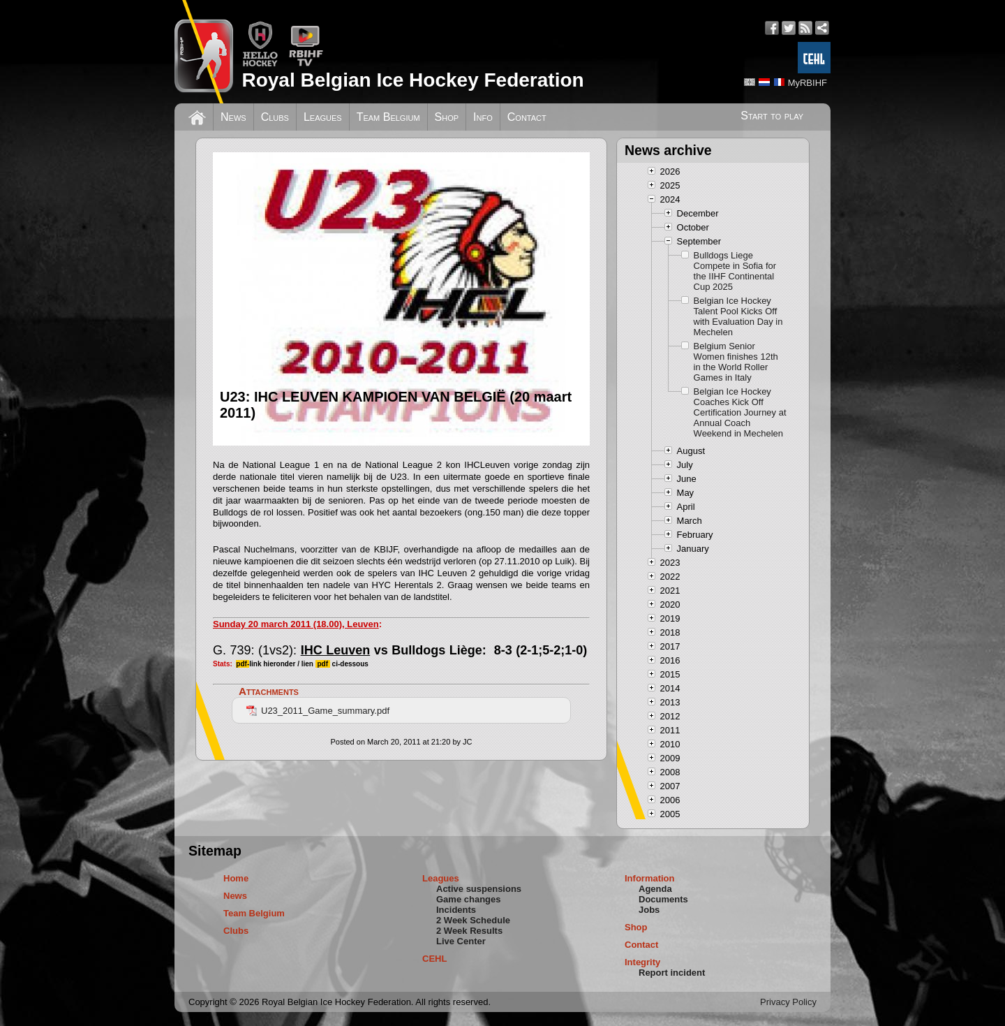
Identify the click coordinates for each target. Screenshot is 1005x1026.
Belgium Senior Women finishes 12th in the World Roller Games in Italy (736, 362)
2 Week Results (469, 930)
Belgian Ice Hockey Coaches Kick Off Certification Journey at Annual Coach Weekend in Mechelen (740, 412)
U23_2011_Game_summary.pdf (317, 710)
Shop (447, 117)
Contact (526, 117)
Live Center (461, 941)
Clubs (275, 117)
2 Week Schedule (473, 920)
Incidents (456, 909)
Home (235, 878)
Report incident (672, 972)
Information (650, 878)
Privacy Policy (788, 1002)
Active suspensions (478, 889)
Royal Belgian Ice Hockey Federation (412, 80)
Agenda (655, 889)
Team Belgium (388, 117)
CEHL (434, 958)
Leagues (323, 117)
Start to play (771, 116)
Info (483, 117)
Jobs (649, 909)
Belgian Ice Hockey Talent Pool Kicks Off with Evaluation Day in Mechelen (738, 316)
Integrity (642, 962)
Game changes (468, 899)
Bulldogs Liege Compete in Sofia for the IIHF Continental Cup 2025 (735, 271)
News (233, 117)
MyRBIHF (807, 83)
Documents (663, 899)
